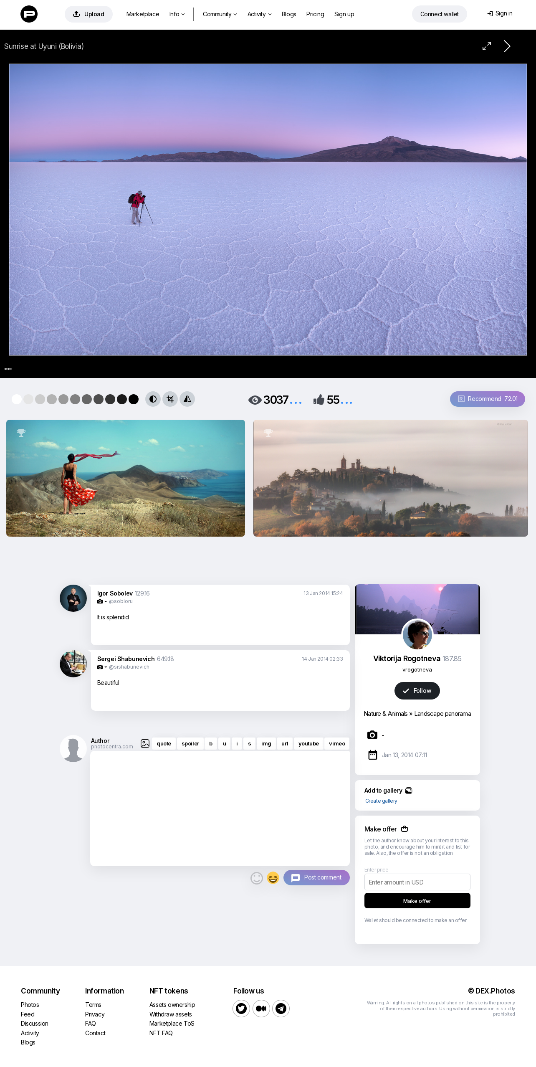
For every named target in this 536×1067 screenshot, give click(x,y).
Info (177, 14)
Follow (417, 690)
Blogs (289, 14)
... (295, 399)
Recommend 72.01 (488, 398)
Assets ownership (172, 1004)
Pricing (315, 14)
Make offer (417, 900)
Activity (259, 14)
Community (220, 14)
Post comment (322, 877)
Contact (95, 1033)
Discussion (34, 1023)
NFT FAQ (161, 1033)
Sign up (344, 14)
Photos (30, 1004)
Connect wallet (439, 14)
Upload (88, 14)
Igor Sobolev (115, 593)
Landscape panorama (442, 713)
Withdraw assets (170, 1014)
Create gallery (381, 801)
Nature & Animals (386, 713)
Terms (93, 1004)
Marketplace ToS (172, 1023)
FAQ (90, 1023)
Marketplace (142, 14)
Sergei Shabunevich (126, 658)
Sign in (500, 13)
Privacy (94, 1014)
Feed (27, 1014)
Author (100, 740)
